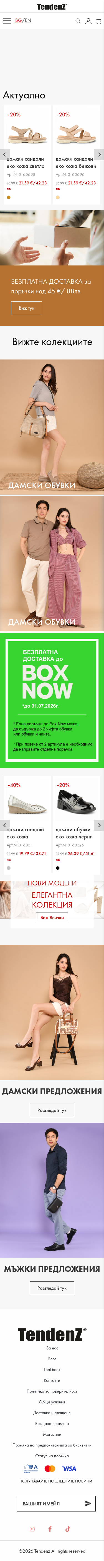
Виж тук (26, 308)
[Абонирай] (88, 1504)
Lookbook (52, 1369)
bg (18, 20)
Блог (52, 1359)
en (28, 20)
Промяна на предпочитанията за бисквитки (52, 1445)
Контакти (52, 1380)
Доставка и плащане (52, 1413)
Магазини (52, 1434)
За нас (52, 1348)
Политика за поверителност (52, 1391)
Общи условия (52, 1402)
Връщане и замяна (52, 1423)
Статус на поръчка (52, 1456)
